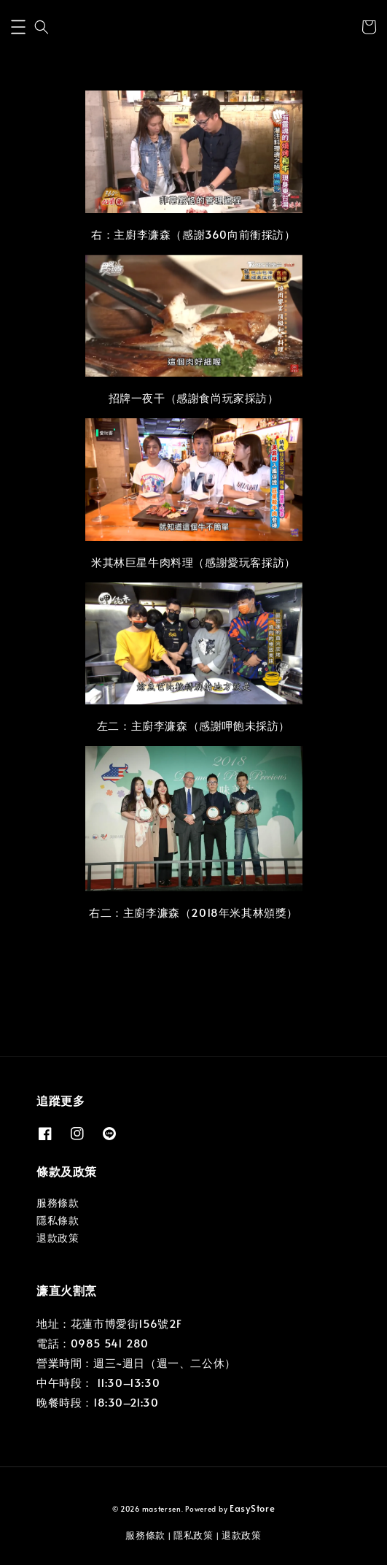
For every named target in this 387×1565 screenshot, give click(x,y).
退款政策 (57, 1238)
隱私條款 (57, 1220)
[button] (18, 27)
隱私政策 (193, 1535)
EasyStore (252, 1508)
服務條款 (57, 1203)
